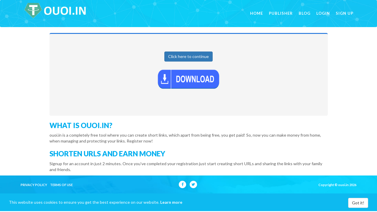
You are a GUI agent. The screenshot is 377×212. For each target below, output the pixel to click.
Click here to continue (188, 56)
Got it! (358, 202)
